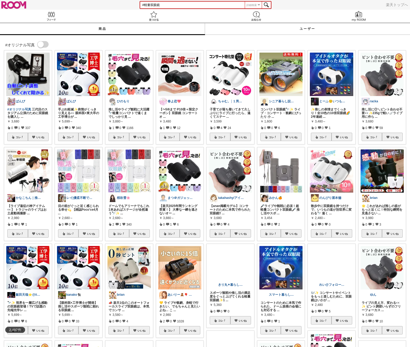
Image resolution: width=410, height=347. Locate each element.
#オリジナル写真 (19, 109)
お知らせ (256, 16)
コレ (20, 137)
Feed (51, 16)
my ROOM (359, 16)
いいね (40, 137)
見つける (153, 16)
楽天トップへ (397, 5)
